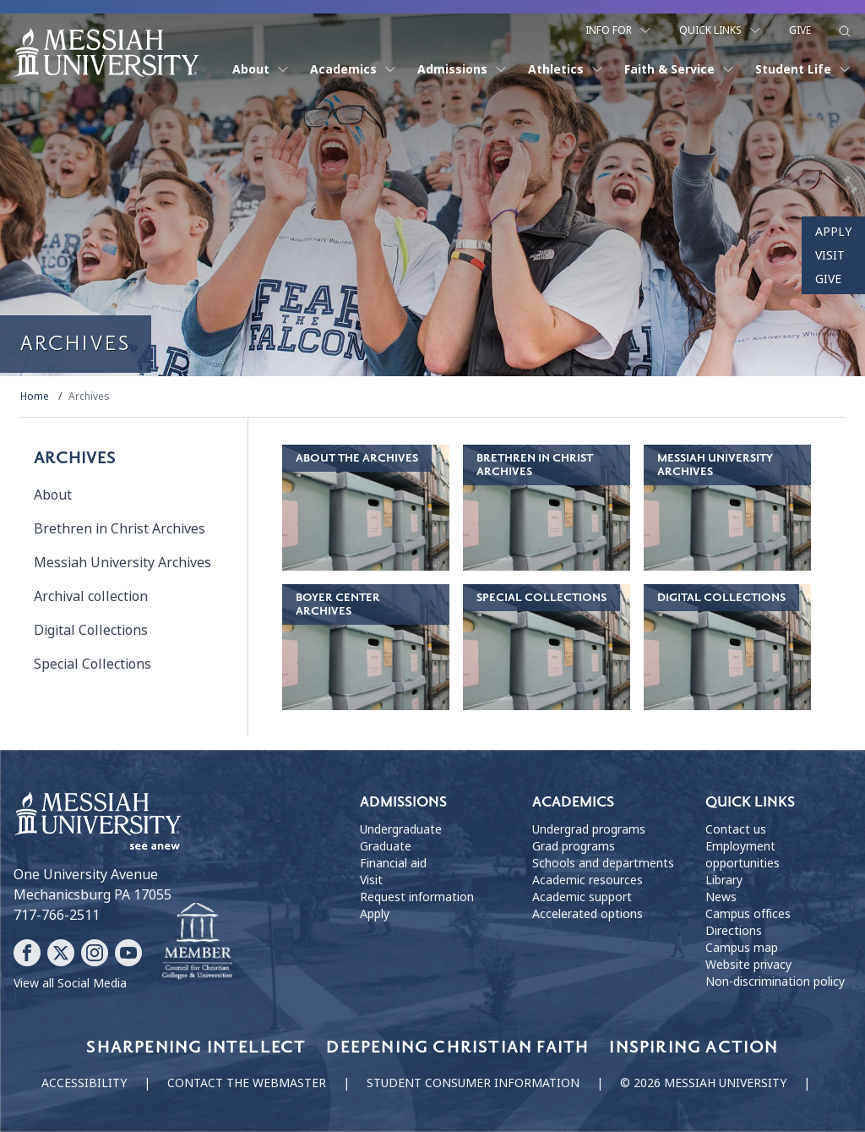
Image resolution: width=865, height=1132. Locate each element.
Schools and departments (603, 863)
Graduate (385, 846)
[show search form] (844, 31)
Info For (618, 30)
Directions (733, 930)
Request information (417, 897)
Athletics (566, 69)
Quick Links (720, 30)
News (721, 897)
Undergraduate (401, 829)
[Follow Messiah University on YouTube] (128, 952)
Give (800, 30)
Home (34, 396)
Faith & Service (679, 69)
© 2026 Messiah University (703, 1083)
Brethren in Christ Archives (119, 529)
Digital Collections (91, 630)
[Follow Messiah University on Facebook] (27, 952)
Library (724, 880)
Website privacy (748, 964)
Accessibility (84, 1083)
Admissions (462, 69)
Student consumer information (473, 1083)
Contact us (735, 829)
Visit (830, 255)
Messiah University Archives (122, 562)
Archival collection (91, 596)
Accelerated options (587, 913)
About (261, 69)
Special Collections (92, 664)
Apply (833, 231)
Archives (89, 396)
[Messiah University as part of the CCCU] (197, 942)
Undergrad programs (588, 829)
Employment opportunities (742, 855)
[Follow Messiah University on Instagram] (94, 952)
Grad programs (573, 846)
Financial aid (393, 863)
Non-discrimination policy (775, 981)
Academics (353, 69)
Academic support (582, 897)
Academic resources (587, 880)
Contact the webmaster (246, 1083)
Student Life (803, 69)
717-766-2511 (57, 915)
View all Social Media (70, 983)
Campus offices (748, 913)
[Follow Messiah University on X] (60, 952)
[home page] (106, 52)
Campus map (741, 947)
